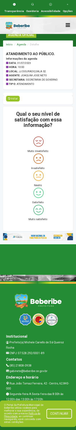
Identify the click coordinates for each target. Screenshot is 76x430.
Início (9, 44)
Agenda (21, 44)
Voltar (13, 98)
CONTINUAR (59, 414)
